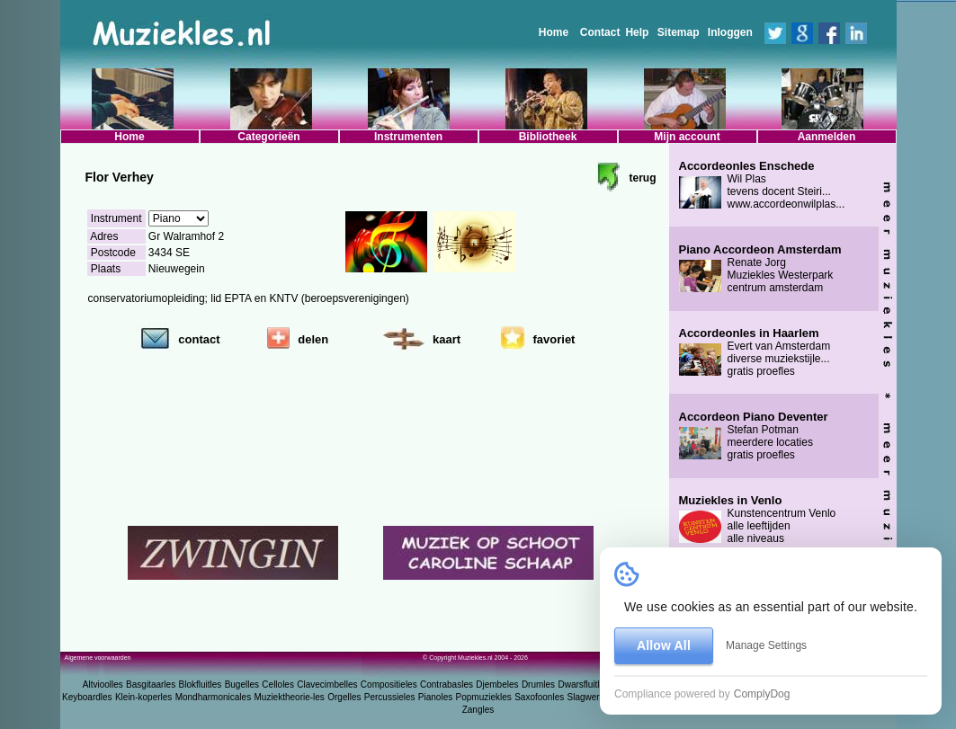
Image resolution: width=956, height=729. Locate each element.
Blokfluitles (199, 684)
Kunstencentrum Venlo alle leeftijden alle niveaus (757, 519)
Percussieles (389, 697)
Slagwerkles (591, 697)
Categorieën (268, 136)
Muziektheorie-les (290, 697)
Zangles (478, 710)
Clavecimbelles (327, 684)
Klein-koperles (143, 697)
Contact (600, 32)
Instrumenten (408, 136)
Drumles (538, 684)
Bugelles (242, 684)
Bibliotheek (548, 136)
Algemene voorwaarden (98, 657)
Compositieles (389, 684)
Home (553, 32)
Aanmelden (827, 136)
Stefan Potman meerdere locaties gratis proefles (753, 436)
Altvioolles (103, 684)
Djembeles (497, 684)
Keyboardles (87, 697)
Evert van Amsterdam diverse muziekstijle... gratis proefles (755, 352)
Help (636, 32)
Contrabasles (446, 684)
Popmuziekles (484, 697)
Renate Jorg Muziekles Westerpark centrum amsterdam (760, 269)
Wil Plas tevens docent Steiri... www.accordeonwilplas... (762, 185)
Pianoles (435, 697)
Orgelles (344, 697)
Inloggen (730, 32)
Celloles (278, 684)
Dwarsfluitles (583, 684)
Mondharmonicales (213, 697)
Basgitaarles (150, 684)
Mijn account (686, 136)
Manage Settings (766, 645)
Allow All (664, 645)
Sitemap (678, 32)
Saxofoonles (539, 697)
